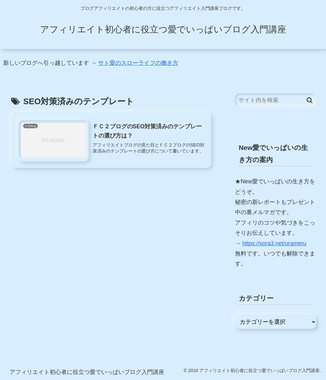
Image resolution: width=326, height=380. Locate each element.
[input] (275, 100)
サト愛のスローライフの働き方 (138, 63)
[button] (309, 100)
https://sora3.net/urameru (274, 243)
